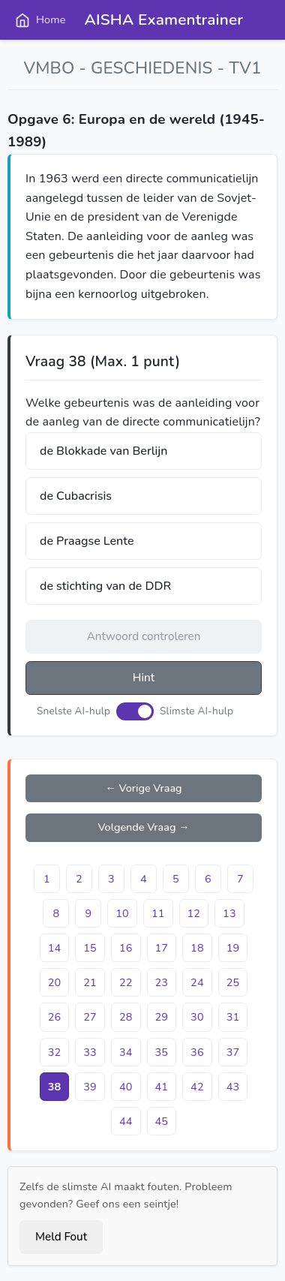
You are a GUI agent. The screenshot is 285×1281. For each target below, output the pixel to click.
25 (233, 982)
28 (126, 1016)
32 (55, 1052)
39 (90, 1086)
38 (55, 1086)
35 (162, 1052)
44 (126, 1121)
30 (197, 1016)
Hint (143, 677)
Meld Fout (61, 1236)
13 (229, 913)
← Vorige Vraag (143, 787)
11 (158, 913)
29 (162, 1016)
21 (90, 982)
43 (233, 1086)
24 (197, 982)
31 (233, 1016)
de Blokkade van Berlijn (103, 451)
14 (55, 947)
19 (233, 947)
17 (162, 947)
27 (90, 1016)
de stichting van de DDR (105, 586)
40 (126, 1086)
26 (55, 1016)
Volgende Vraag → (143, 826)
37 (233, 1052)
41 (162, 1086)
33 (90, 1052)
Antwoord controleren (144, 636)
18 (197, 947)
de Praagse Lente (87, 541)
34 (126, 1052)
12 (194, 913)
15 (90, 947)
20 (55, 982)
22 (126, 982)
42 (197, 1086)
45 (162, 1121)
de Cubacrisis (76, 496)
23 (162, 982)
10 (122, 913)
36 (197, 1052)
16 (126, 947)
